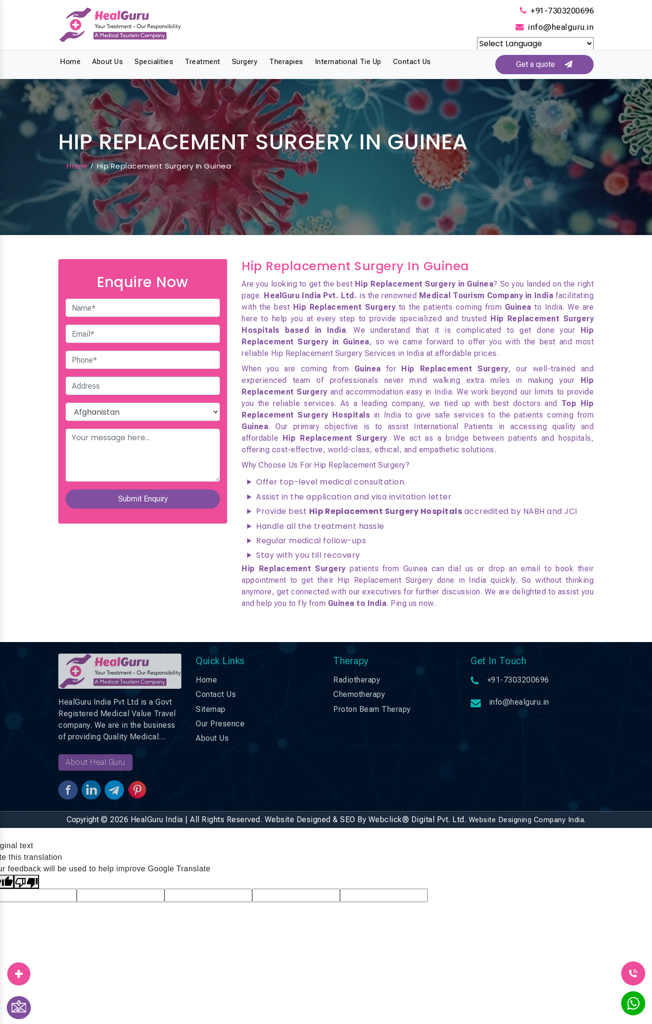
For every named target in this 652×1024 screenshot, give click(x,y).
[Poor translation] (26, 882)
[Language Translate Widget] (535, 43)
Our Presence (220, 723)
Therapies (286, 61)
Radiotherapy (356, 679)
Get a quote (544, 64)
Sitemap (211, 709)
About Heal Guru (95, 762)
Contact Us (412, 61)
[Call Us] (633, 973)
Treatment (202, 61)
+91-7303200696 (562, 10)
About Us (107, 61)
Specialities (154, 61)
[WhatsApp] (633, 1006)
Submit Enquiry (143, 499)
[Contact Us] (19, 1007)
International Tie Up (348, 61)
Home (70, 61)
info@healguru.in (561, 27)
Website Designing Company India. (527, 819)
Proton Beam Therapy (372, 709)
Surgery (245, 61)
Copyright (83, 819)
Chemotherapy (359, 694)
